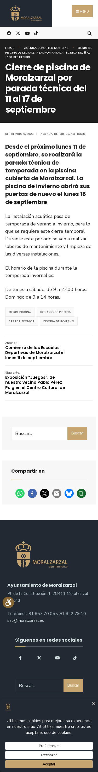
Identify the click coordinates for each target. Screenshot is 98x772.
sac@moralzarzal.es (25, 620)
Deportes (45, 48)
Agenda (30, 48)
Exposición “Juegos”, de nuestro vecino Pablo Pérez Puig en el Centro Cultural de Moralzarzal (35, 382)
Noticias (61, 48)
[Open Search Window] (89, 32)
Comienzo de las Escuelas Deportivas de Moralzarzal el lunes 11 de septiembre (35, 351)
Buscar (77, 433)
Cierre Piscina (20, 312)
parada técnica (21, 321)
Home (9, 48)
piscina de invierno (58, 321)
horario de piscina (55, 312)
